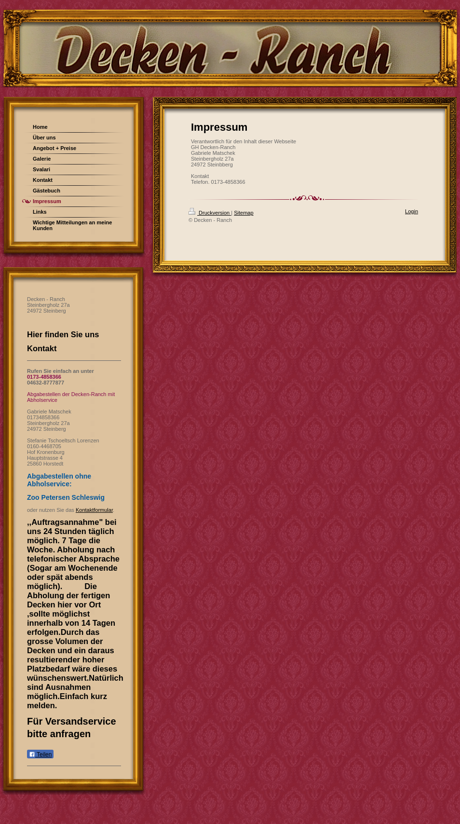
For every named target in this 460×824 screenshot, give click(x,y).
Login (411, 211)
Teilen (40, 754)
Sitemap (243, 213)
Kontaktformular (94, 510)
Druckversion (210, 213)
